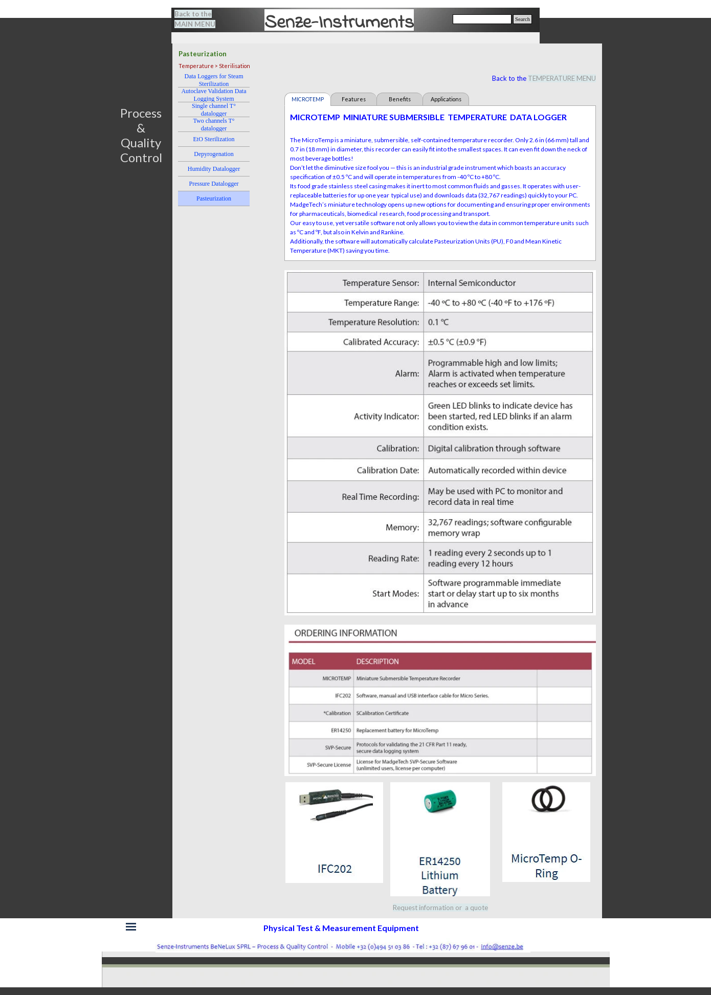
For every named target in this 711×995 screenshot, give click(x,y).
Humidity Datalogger (214, 168)
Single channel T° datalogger (214, 109)
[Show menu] (131, 927)
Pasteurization (213, 198)
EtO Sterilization (214, 139)
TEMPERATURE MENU (562, 78)
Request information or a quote (440, 907)
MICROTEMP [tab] (308, 99)
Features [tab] (354, 99)
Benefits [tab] (400, 99)
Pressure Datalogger (214, 183)
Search (522, 19)
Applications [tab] (446, 99)
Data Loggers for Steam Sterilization (214, 80)
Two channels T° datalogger (213, 124)
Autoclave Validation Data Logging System (213, 94)
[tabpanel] (201, 19)
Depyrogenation (213, 154)
